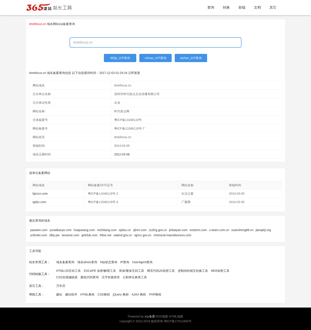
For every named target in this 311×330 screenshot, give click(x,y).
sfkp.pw (54, 235)
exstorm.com (198, 230)
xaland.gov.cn (122, 235)
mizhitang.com (106, 230)
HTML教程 (87, 294)
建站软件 (71, 294)
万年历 (60, 286)
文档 (257, 7)
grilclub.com (89, 235)
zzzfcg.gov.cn (158, 230)
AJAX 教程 (139, 294)
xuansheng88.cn (242, 230)
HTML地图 (176, 316)
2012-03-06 (122, 154)
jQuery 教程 (121, 294)
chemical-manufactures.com (172, 235)
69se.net (105, 235)
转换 (226, 7)
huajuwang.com (84, 230)
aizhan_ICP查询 (191, 58)
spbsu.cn (125, 230)
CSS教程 (104, 294)
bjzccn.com (40, 193)
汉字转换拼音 (111, 277)
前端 (241, 7)
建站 (59, 294)
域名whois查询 (87, 262)
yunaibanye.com (60, 230)
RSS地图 (162, 316)
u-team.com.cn (219, 230)
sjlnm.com (140, 230)
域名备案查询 (65, 262)
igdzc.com (39, 202)
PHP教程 (155, 294)
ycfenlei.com (38, 235)
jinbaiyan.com (178, 230)
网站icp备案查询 (64, 24)
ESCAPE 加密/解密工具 (100, 270)
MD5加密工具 (220, 270)
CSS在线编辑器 (67, 277)
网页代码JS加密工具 (161, 270)
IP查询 (124, 262)
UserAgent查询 (142, 262)
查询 (210, 7)
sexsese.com (70, 235)
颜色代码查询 (90, 277)
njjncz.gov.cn (142, 235)
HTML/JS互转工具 (68, 270)
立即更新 (134, 73)
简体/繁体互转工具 (131, 270)
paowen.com (38, 230)
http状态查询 (108, 262)
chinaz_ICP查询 (155, 58)
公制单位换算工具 (135, 277)
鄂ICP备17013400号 (178, 321)
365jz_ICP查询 (120, 58)
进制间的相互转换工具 (193, 270)
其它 (273, 7)
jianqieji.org (263, 230)
